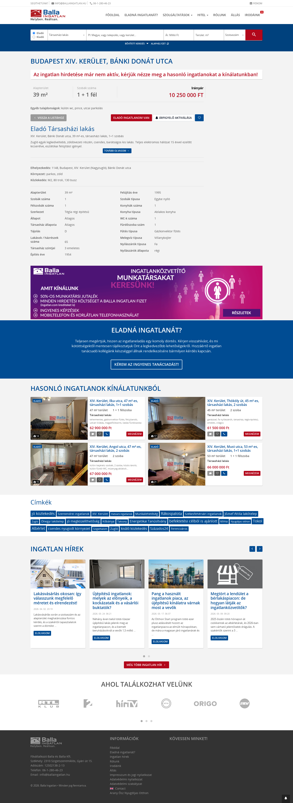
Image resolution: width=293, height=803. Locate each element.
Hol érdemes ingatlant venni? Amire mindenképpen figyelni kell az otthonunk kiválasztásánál (53, 603)
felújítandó (131, 419)
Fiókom (255, 3)
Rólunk (219, 15)
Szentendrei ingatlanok (73, 514)
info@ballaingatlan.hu (68, 3)
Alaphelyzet (160, 43)
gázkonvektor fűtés (114, 419)
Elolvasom (40, 642)
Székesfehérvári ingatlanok (203, 514)
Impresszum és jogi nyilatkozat (131, 775)
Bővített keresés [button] (137, 43)
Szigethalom (100, 529)
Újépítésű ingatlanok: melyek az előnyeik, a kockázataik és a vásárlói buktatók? (172, 600)
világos (220, 422)
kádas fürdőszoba (132, 422)
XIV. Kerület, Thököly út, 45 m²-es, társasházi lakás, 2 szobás (233, 403)
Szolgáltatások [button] (177, 15)
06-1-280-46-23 (100, 3)
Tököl (257, 521)
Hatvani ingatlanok (121, 514)
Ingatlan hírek (57, 548)
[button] (286, 799)
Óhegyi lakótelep (52, 521)
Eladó (40, 33)
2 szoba (118, 465)
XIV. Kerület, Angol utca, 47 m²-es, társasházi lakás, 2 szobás (115, 448)
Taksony (122, 521)
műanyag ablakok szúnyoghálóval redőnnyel (108, 470)
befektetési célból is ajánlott (193, 521)
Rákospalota (171, 513)
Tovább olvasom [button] (117, 150)
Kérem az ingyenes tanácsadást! (146, 364)
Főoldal (113, 15)
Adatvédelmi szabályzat (126, 784)
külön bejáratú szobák (101, 465)
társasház (238, 419)
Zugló (35, 521)
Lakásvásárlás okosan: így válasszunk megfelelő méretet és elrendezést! (114, 598)
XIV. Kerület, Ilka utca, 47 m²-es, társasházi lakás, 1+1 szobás (114, 403)
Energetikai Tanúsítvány (148, 521)
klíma (224, 521)
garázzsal (212, 419)
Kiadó (40, 37)
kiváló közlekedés (134, 529)
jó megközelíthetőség (83, 521)
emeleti (211, 422)
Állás (235, 15)
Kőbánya (108, 521)
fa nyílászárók (225, 419)
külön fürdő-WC (98, 468)
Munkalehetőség (146, 514)
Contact (118, 788)
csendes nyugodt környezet (69, 529)
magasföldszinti (113, 422)
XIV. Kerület (100, 514)
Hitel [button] (202, 15)
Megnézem (135, 434)
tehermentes (96, 419)
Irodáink (253, 14)
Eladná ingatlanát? (141, 15)
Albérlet (38, 528)
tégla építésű (251, 419)
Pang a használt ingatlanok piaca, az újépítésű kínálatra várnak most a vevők (233, 600)
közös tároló (130, 465)
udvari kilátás (97, 422)
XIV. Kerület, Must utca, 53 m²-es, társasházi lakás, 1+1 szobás (232, 448)
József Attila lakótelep (241, 513)
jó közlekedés (43, 513)
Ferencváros (179, 529)
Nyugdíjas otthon (240, 521)
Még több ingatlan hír (146, 665)
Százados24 (159, 529)
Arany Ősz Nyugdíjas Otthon (129, 793)
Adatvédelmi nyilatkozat (126, 779)
